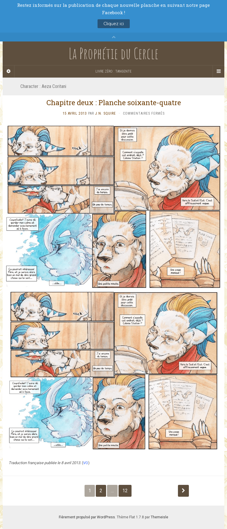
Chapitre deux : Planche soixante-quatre (113, 102)
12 (125, 490)
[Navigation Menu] (218, 71)
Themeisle (159, 517)
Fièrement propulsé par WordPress (87, 517)
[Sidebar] (8, 71)
